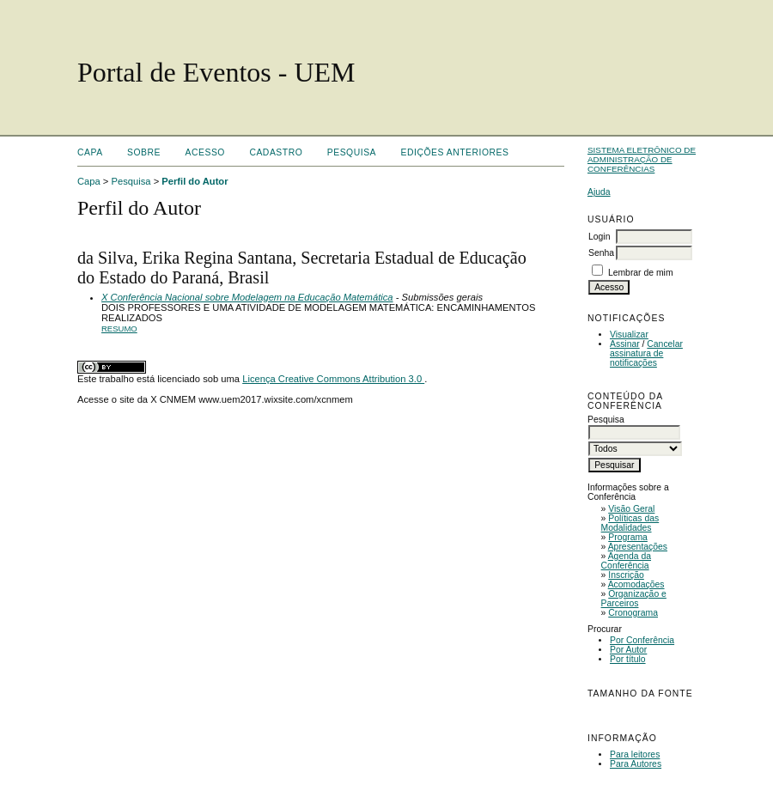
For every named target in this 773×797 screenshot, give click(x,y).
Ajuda (599, 192)
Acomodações (636, 584)
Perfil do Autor (194, 181)
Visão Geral (631, 509)
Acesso (205, 152)
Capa (90, 152)
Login (599, 236)
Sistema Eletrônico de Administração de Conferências (641, 159)
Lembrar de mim (640, 272)
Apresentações (637, 546)
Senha (601, 253)
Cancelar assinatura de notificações (646, 353)
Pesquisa (351, 152)
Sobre (144, 152)
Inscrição (626, 575)
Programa (628, 537)
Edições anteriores (455, 152)
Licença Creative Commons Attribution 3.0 (333, 379)
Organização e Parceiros (633, 598)
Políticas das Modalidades (630, 523)
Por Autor (628, 649)
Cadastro (275, 152)
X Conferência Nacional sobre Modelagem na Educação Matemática (247, 297)
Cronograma (633, 613)
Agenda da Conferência (626, 560)
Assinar (625, 344)
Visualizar (629, 334)
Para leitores (635, 754)
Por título (628, 659)
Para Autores (635, 764)
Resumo (119, 328)
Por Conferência (642, 640)
